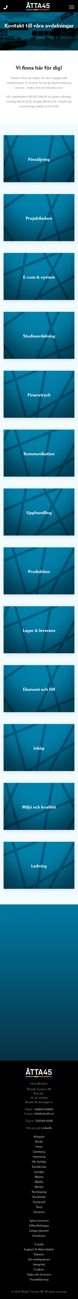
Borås (39, 1141)
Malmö (39, 1177)
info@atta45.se (44, 1113)
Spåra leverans (39, 1220)
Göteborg (39, 1151)
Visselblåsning (39, 1279)
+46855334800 (43, 1109)
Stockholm (39, 1197)
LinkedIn (46, 1128)
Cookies (39, 1269)
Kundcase (39, 1235)
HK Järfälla (39, 1161)
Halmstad (39, 1156)
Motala (39, 1187)
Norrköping (39, 1192)
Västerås (39, 1212)
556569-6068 (44, 1121)
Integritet (39, 1264)
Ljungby (39, 1172)
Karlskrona (39, 1166)
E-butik (39, 1244)
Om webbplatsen (39, 1259)
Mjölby (39, 1182)
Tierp (39, 1207)
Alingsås (39, 1136)
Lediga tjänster (39, 1230)
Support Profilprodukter (39, 1249)
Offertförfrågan (39, 1225)
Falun (39, 1146)
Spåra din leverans (39, 1274)
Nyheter (39, 1254)
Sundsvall (39, 1202)
